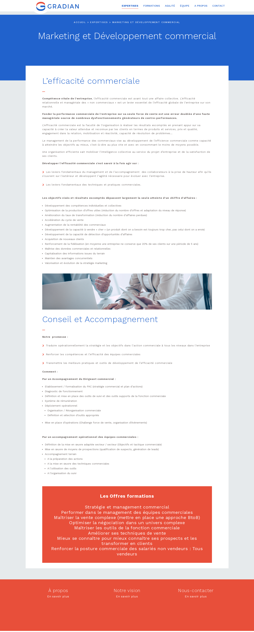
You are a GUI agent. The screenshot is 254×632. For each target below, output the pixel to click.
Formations (151, 5)
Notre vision (127, 590)
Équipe (184, 5)
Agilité (170, 5)
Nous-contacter (196, 590)
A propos (200, 5)
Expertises (130, 5)
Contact (218, 5)
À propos (58, 590)
